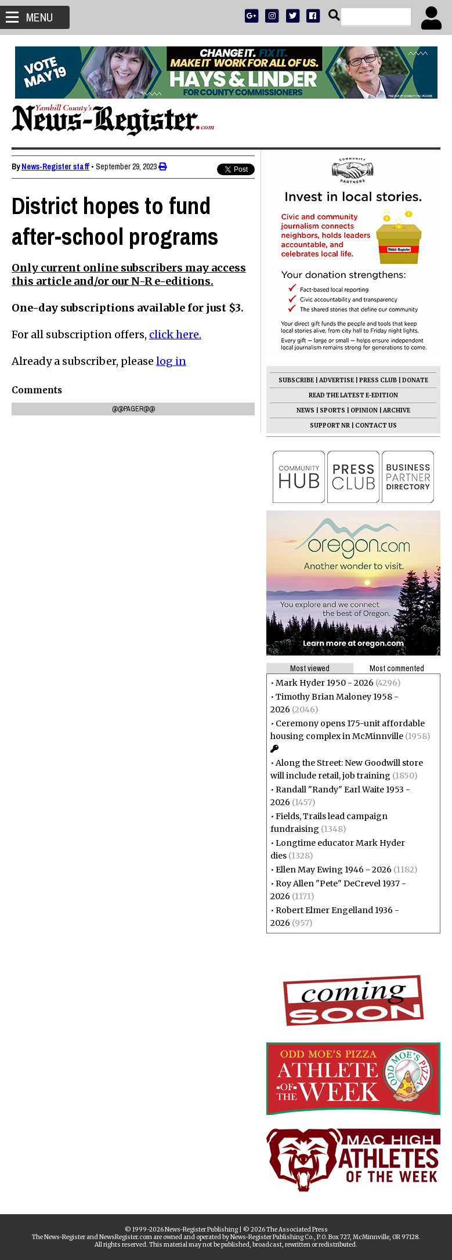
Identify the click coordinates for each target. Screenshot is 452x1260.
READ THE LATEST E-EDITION (353, 395)
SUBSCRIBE (296, 380)
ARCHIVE (396, 410)
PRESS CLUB (378, 380)
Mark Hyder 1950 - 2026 (325, 683)
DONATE (415, 380)
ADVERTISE (336, 380)
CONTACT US (376, 425)
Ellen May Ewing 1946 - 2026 (334, 869)
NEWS (305, 410)
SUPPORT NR (330, 425)
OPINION (364, 410)
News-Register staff (55, 166)
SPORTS (332, 410)
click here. (175, 334)
